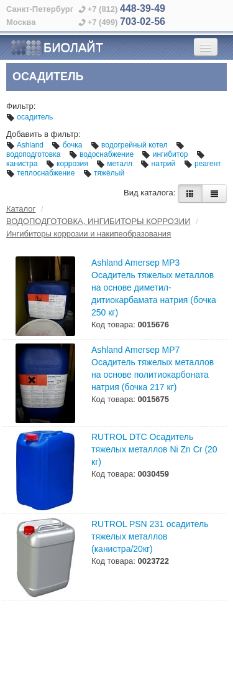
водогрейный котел (130, 145)
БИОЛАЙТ (57, 48)
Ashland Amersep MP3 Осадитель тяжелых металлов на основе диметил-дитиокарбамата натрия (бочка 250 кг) (153, 287)
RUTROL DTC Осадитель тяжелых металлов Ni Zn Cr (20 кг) (154, 449)
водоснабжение (102, 154)
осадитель (29, 117)
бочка (68, 145)
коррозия (68, 163)
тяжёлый (103, 173)
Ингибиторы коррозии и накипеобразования (88, 233)
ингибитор (166, 154)
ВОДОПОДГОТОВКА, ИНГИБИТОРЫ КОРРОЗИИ (98, 221)
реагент (202, 163)
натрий (158, 163)
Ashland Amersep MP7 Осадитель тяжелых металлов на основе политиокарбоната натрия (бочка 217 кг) (152, 368)
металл (115, 163)
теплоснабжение (41, 173)
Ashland (25, 145)
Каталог (20, 208)
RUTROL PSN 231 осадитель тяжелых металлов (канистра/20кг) (149, 536)
